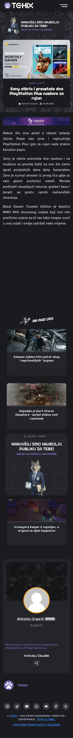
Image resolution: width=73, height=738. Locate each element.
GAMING (32, 83)
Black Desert (13, 644)
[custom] (17, 706)
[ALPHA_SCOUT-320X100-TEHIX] (36, 25)
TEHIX (13, 715)
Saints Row (40, 648)
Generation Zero (32, 644)
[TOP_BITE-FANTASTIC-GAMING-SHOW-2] (36, 121)
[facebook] (56, 706)
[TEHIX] (18, 5)
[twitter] (65, 706)
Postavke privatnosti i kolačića (36, 724)
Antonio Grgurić (36, 619)
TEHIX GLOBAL (45, 719)
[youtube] (26, 706)
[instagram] (7, 706)
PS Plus (28, 648)
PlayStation (50, 644)
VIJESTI (41, 83)
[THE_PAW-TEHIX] (36, 464)
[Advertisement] (36, 270)
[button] (64, 5)
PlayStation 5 (14, 648)
